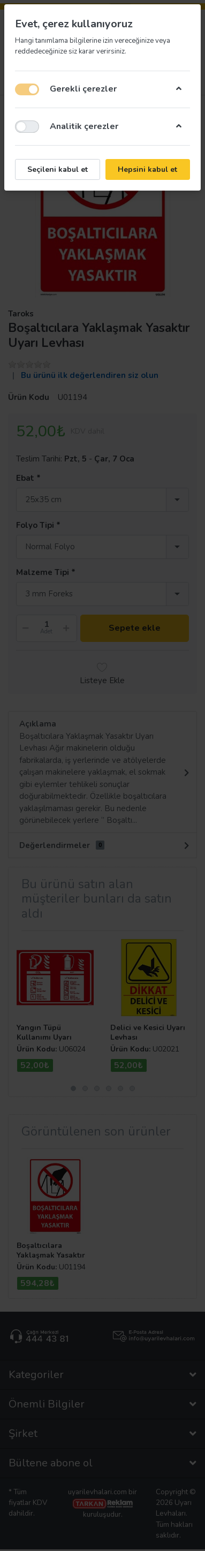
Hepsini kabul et (147, 169)
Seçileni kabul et (57, 169)
